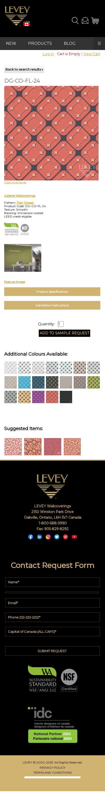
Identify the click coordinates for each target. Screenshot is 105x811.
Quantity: (46, 324)
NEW (11, 43)
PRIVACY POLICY (52, 767)
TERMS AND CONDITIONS (52, 772)
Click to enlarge (15, 182)
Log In (48, 54)
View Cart (92, 54)
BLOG (70, 43)
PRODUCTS (40, 43)
